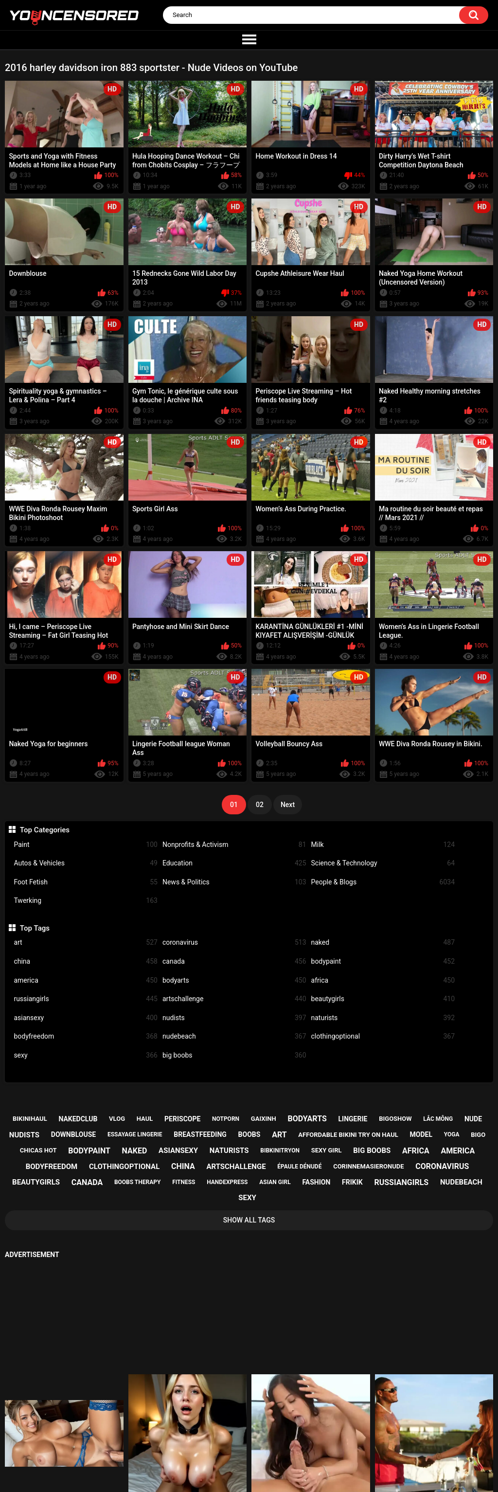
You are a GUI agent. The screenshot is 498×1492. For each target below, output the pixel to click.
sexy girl (326, 1150)
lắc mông (438, 1118)
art (86, 942)
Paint (86, 845)
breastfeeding (200, 1134)
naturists (383, 1018)
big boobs (234, 1055)
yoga (452, 1134)
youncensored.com (239, 1475)
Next (288, 805)
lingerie (353, 1119)
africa (383, 980)
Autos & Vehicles (86, 863)
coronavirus (234, 942)
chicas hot (38, 1150)
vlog (117, 1118)
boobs (249, 1134)
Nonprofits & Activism (234, 845)
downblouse (73, 1134)
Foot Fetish (86, 882)
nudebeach (234, 1036)
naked (383, 942)
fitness (183, 1182)
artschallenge (234, 999)
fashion (316, 1182)
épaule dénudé (299, 1166)
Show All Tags (249, 1220)
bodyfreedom (86, 1036)
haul (145, 1118)
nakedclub (77, 1119)
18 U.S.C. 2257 (295, 1451)
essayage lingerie (134, 1134)
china (86, 961)
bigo (478, 1134)
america (86, 980)
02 (260, 805)
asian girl (274, 1182)
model (421, 1134)
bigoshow (395, 1118)
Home (190, 1451)
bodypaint (383, 961)
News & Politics (234, 882)
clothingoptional (383, 1036)
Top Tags (35, 928)
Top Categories (45, 830)
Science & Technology (383, 863)
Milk (383, 845)
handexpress (227, 1182)
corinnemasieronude (368, 1166)
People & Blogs (383, 882)
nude (473, 1119)
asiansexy (86, 1018)
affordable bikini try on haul (348, 1134)
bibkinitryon (280, 1150)
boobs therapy (137, 1182)
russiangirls (86, 999)
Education (234, 863)
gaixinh (263, 1118)
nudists (234, 1018)
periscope (182, 1119)
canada (234, 961)
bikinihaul (30, 1118)
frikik (352, 1182)
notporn (225, 1118)
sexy (86, 1055)
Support (236, 1451)
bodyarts (234, 980)
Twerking (86, 901)
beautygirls (383, 999)
